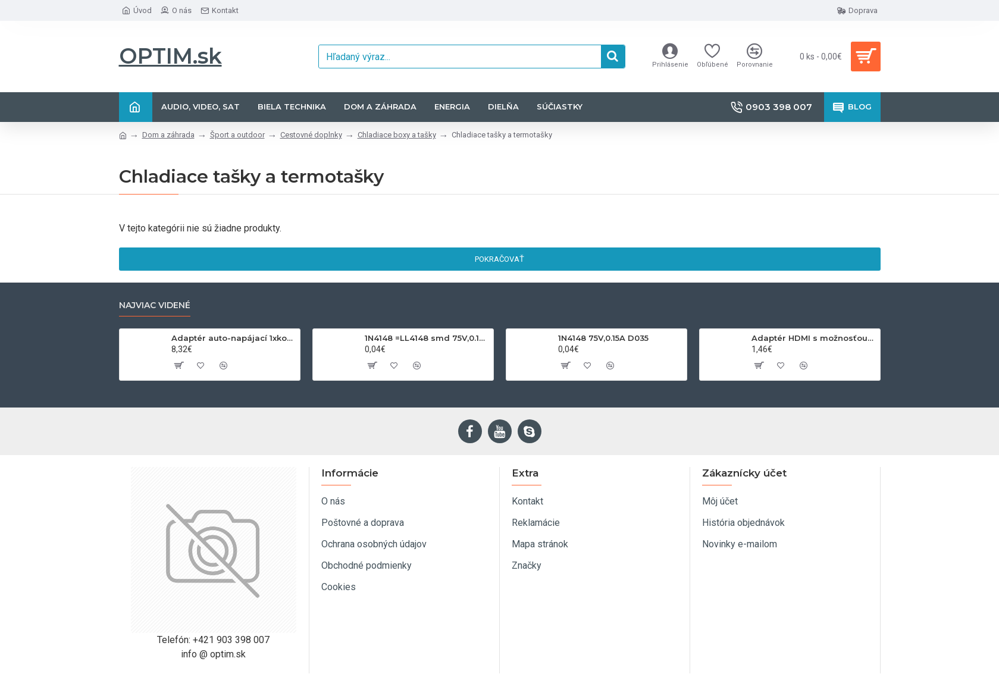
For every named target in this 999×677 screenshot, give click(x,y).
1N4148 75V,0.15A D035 (603, 338)
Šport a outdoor (237, 134)
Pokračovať (499, 259)
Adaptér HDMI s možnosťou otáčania (813, 338)
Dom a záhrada (168, 134)
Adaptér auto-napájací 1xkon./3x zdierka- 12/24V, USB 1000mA (233, 338)
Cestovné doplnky (311, 134)
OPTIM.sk (170, 56)
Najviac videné (154, 305)
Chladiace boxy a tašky (397, 134)
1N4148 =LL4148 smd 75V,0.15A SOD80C (427, 338)
